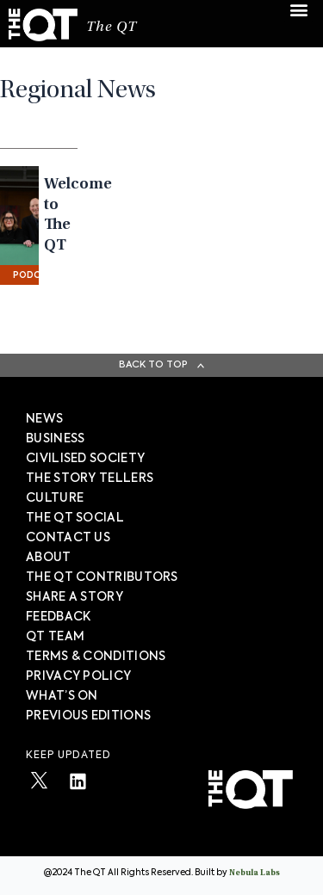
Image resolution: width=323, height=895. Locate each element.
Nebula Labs (254, 873)
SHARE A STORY (74, 597)
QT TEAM (55, 637)
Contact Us (68, 538)
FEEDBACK (58, 617)
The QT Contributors (102, 577)
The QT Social (75, 518)
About (48, 557)
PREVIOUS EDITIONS (88, 716)
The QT (111, 28)
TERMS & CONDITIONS (95, 656)
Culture (55, 498)
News (44, 419)
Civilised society (85, 458)
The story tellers (89, 478)
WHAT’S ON (62, 696)
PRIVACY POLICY (78, 676)
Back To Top (153, 364)
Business (55, 439)
